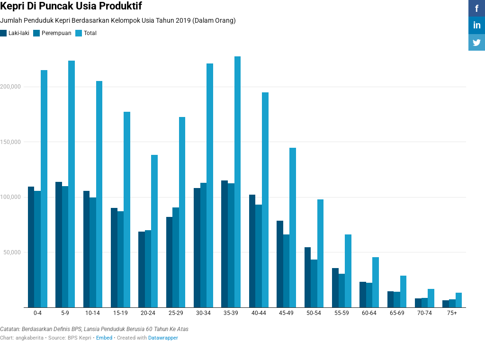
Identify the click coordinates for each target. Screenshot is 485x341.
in (477, 25)
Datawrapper (163, 338)
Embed (104, 338)
